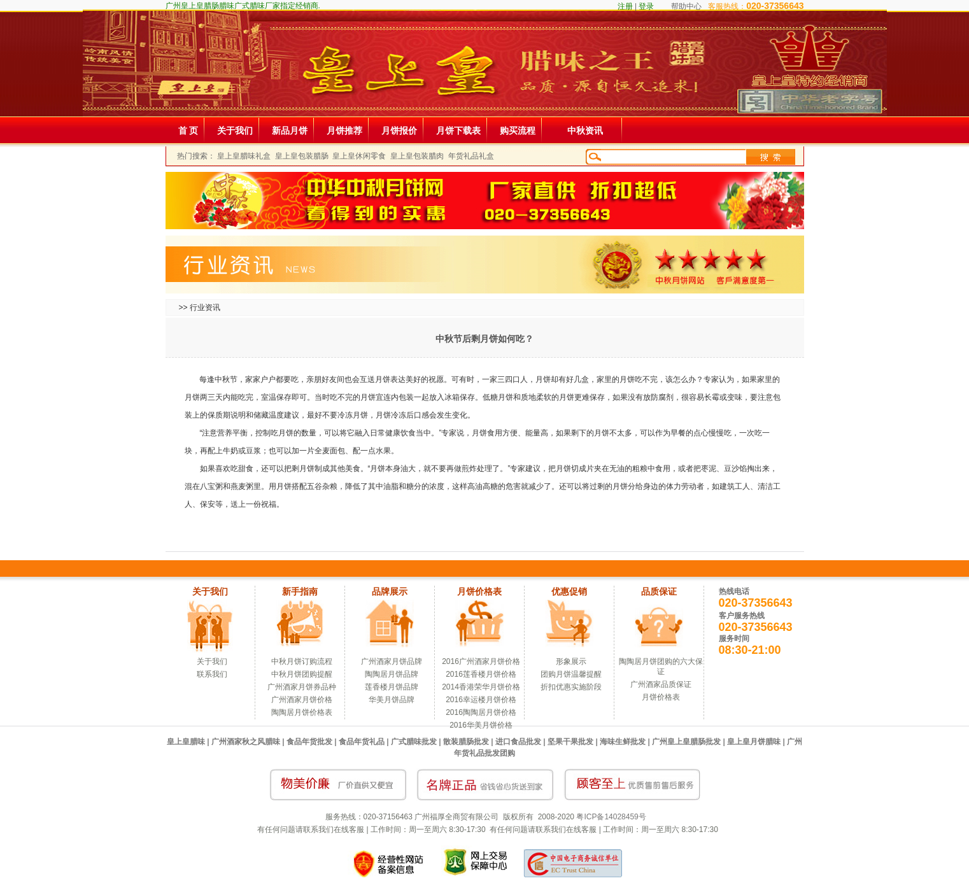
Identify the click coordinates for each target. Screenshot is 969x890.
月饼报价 (399, 130)
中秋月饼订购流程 (301, 661)
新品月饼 (290, 130)
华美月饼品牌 (391, 699)
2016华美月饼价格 (481, 725)
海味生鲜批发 (623, 741)
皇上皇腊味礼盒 (244, 156)
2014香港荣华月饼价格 (481, 686)
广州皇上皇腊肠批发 (686, 741)
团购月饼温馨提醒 (571, 674)
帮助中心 (686, 6)
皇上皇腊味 (186, 741)
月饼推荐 (344, 130)
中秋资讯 (585, 130)
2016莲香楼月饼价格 (481, 674)
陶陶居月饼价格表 (301, 712)
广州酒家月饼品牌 (391, 661)
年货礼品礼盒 (471, 156)
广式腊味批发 (414, 741)
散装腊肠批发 (466, 741)
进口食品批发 (518, 741)
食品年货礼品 (362, 741)
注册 (625, 6)
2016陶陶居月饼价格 (481, 712)
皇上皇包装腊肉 (417, 156)
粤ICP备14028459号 (611, 816)
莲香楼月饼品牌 (391, 686)
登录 (646, 6)
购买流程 (517, 130)
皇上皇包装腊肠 (302, 156)
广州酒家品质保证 (660, 684)
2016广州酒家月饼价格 (481, 661)
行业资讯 (205, 307)
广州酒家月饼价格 (301, 699)
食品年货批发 (309, 741)
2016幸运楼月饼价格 (481, 699)
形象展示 (571, 661)
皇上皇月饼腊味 (754, 741)
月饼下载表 (458, 130)
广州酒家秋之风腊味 (245, 741)
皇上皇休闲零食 (359, 156)
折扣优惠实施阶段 (571, 686)
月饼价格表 (661, 697)
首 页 (188, 130)
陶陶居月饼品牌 (391, 674)
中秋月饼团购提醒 (301, 674)
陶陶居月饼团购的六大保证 (661, 666)
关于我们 (235, 130)
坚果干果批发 (570, 741)
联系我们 (212, 674)
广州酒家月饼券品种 (301, 686)
